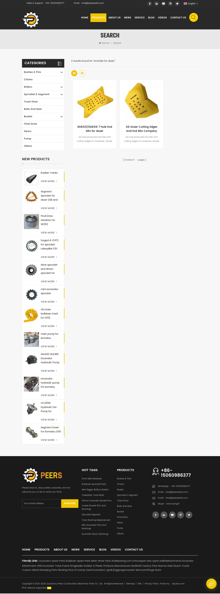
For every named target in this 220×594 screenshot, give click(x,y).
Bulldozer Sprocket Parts (94, 484)
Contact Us (178, 18)
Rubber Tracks (49, 173)
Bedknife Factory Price (144, 566)
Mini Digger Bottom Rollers (95, 490)
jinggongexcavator (124, 571)
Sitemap (130, 584)
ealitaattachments (170, 561)
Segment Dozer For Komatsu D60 (51, 430)
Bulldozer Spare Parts (78, 561)
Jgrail (109, 571)
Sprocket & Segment (36, 95)
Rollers (28, 87)
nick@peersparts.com (92, 3)
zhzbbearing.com (122, 561)
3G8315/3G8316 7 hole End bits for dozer (92, 125)
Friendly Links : (30, 561)
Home (84, 18)
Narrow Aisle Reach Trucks (173, 566)
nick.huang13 (172, 504)
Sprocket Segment (91, 515)
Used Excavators (95, 571)
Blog (151, 18)
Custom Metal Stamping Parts (39, 571)
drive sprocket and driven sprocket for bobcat (49, 269)
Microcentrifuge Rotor (148, 571)
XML (140, 584)
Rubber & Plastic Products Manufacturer (107, 566)
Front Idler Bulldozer (92, 479)
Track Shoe (31, 102)
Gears (27, 132)
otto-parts (153, 561)
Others (28, 147)
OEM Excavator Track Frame (53, 566)
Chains (28, 80)
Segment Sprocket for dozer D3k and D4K (49, 196)
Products (98, 18)
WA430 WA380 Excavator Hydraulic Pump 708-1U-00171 (50, 359)
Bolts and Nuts (33, 110)
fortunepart (139, 561)
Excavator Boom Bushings (95, 534)
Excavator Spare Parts (52, 561)
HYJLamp (79, 571)
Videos (162, 18)
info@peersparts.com (177, 498)
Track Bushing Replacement (96, 520)
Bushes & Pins (32, 73)
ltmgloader (76, 566)
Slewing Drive (66, 571)
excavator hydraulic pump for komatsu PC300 (50, 383)
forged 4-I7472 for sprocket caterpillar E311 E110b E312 (49, 245)
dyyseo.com (178, 584)
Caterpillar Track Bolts (93, 495)
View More (49, 182)
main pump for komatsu (49, 337)
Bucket (28, 117)
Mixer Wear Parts (101, 561)
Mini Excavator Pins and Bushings (94, 527)
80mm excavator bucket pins (97, 501)
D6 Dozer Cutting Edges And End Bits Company (134, 125)
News (127, 18)
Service (139, 18)
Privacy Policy (152, 584)
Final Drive (30, 124)
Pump (27, 139)
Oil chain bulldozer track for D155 (49, 314)
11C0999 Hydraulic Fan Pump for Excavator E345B (50, 408)
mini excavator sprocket (49, 292)
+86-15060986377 (54, 3)
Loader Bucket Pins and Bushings (94, 508)
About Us (114, 18)
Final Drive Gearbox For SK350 (48, 221)
